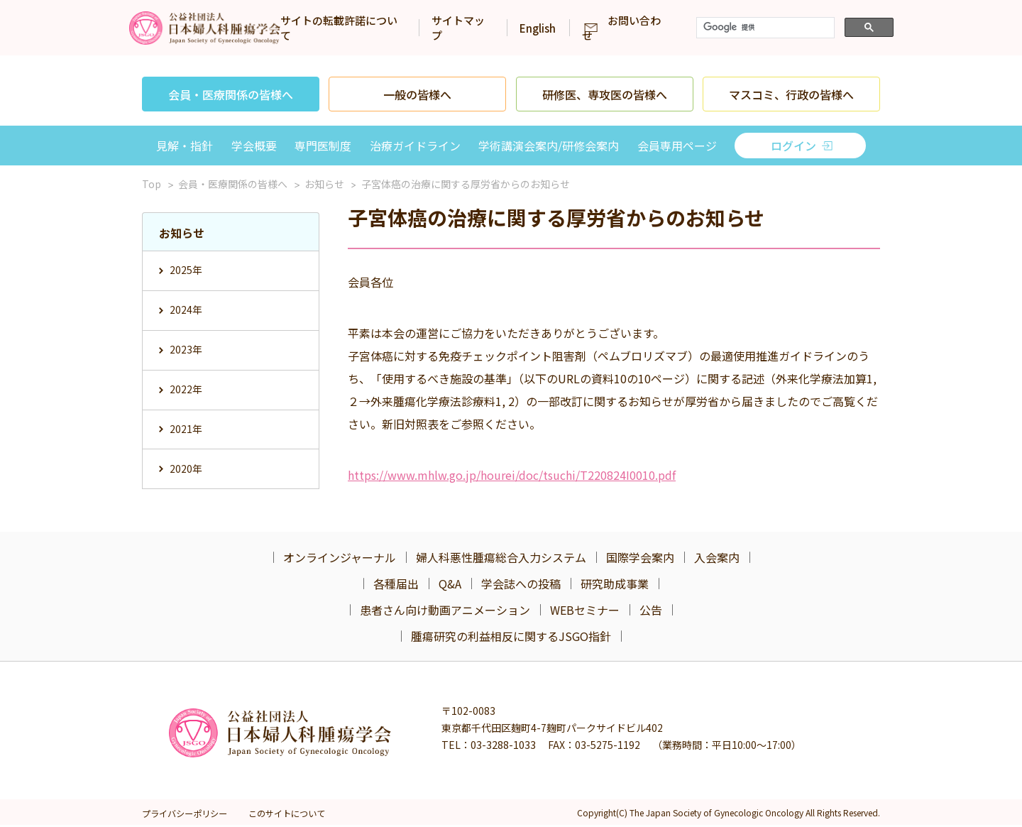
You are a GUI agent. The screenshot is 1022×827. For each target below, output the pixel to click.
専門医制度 (323, 145)
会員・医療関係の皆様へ (230, 94)
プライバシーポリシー (184, 815)
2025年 (186, 270)
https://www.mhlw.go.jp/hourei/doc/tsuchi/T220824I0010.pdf (512, 474)
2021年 (186, 426)
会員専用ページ (677, 145)
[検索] (845, 27)
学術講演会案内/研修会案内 (548, 145)
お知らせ (324, 184)
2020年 (186, 465)
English (617, 28)
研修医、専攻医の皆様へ (604, 94)
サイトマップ (541, 28)
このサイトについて (291, 815)
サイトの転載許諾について (419, 28)
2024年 (186, 309)
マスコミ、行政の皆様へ (791, 94)
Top (151, 184)
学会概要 (254, 145)
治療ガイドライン (415, 145)
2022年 (186, 387)
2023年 (186, 348)
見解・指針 (184, 145)
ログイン (793, 145)
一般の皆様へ (417, 94)
